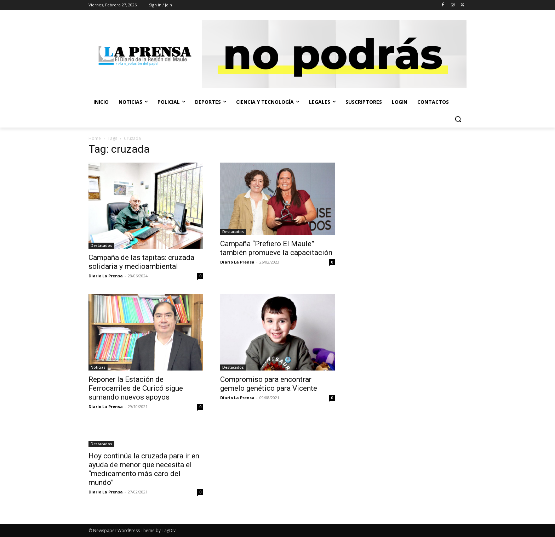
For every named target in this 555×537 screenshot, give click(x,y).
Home (94, 138)
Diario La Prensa (105, 275)
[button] (458, 119)
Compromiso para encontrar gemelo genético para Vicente (268, 383)
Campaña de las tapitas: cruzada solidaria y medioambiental (141, 262)
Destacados (101, 245)
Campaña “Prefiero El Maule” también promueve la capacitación (276, 248)
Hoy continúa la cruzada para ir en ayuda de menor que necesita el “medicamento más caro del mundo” (143, 469)
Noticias (98, 367)
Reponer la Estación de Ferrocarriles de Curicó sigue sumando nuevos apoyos (135, 388)
